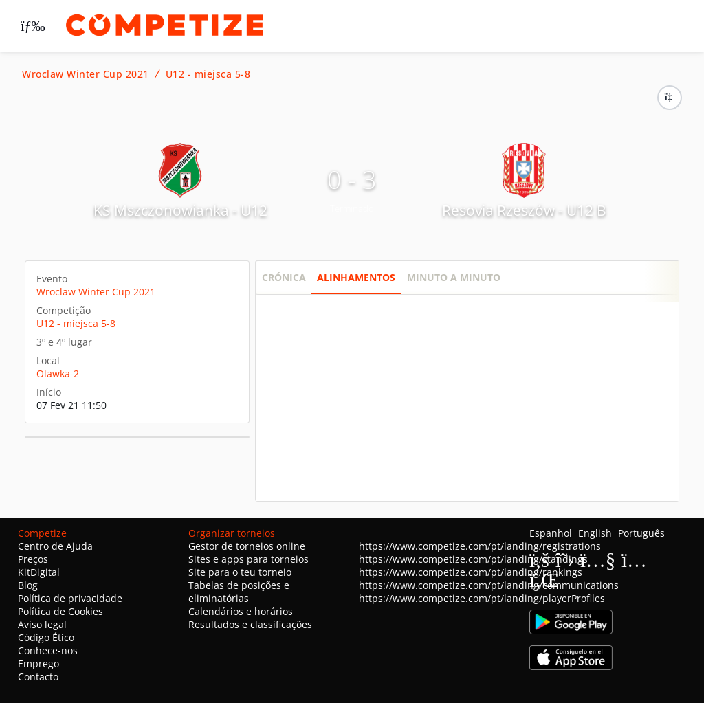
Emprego (38, 663)
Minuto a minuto (453, 277)
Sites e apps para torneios (248, 559)
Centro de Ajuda (55, 546)
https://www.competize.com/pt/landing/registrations (480, 546)
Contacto (38, 676)
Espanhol (550, 532)
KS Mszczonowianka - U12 (180, 210)
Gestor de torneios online (246, 546)
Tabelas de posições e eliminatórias (238, 592)
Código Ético (46, 637)
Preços (33, 559)
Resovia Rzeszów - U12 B (524, 210)
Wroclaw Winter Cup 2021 (85, 74)
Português (641, 532)
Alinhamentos (356, 277)
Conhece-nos (48, 650)
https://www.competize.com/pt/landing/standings (473, 559)
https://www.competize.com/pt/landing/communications (489, 585)
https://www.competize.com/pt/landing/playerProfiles (482, 598)
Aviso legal (42, 624)
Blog (28, 585)
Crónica (284, 277)
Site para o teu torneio (240, 572)
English (595, 532)
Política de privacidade (70, 598)
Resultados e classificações (250, 624)
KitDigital (39, 572)
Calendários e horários (240, 611)
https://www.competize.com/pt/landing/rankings (470, 572)
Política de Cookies (60, 611)
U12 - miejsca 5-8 (208, 74)
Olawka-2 (57, 373)
